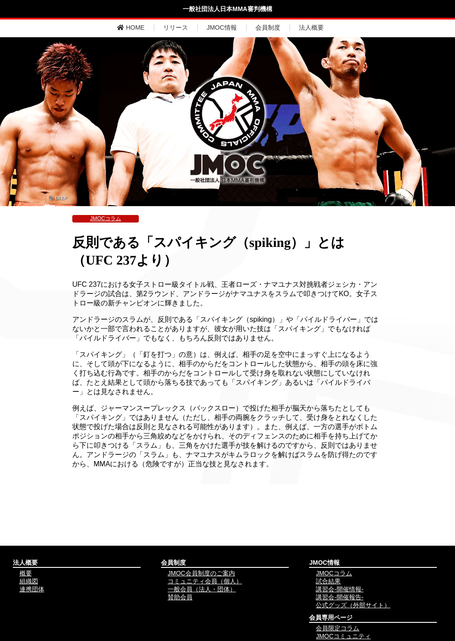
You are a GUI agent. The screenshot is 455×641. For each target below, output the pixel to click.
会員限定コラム (337, 628)
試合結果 (328, 581)
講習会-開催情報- (339, 589)
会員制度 (267, 27)
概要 (26, 573)
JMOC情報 (222, 27)
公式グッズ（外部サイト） (353, 605)
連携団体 (32, 589)
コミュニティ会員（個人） (205, 581)
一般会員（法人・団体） (202, 589)
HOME (131, 27)
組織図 (29, 581)
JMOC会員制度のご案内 (201, 573)
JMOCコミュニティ (343, 636)
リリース (175, 27)
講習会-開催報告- (339, 597)
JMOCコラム (105, 218)
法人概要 (311, 27)
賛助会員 (180, 597)
